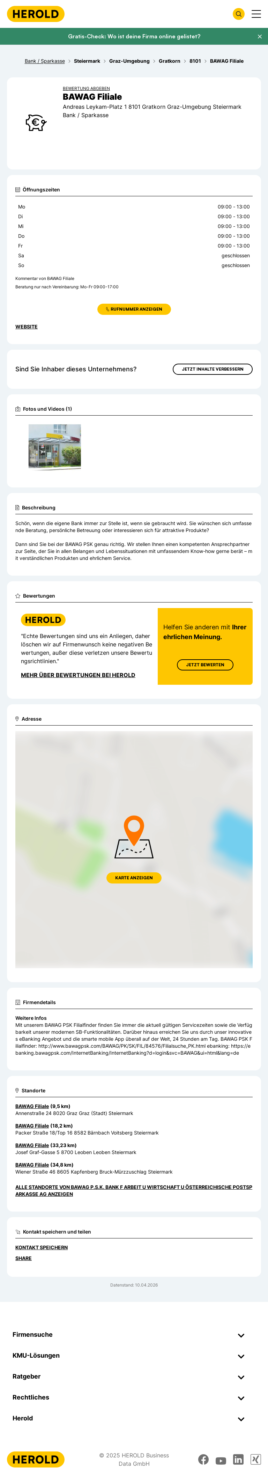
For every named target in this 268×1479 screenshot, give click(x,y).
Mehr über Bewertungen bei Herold (78, 675)
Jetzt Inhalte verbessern (213, 369)
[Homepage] (36, 14)
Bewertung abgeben (86, 88)
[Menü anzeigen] (256, 14)
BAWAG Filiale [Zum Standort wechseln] (32, 1106)
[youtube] (221, 1459)
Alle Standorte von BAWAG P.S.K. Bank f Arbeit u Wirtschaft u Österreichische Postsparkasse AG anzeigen (133, 1190)
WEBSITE (26, 326)
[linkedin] (238, 1459)
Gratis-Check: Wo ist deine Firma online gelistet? (134, 36)
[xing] (256, 1459)
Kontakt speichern (41, 1247)
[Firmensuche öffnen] (239, 14)
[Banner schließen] (259, 36)
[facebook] (203, 1459)
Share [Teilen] (23, 1258)
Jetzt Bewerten (205, 664)
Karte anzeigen (134, 877)
